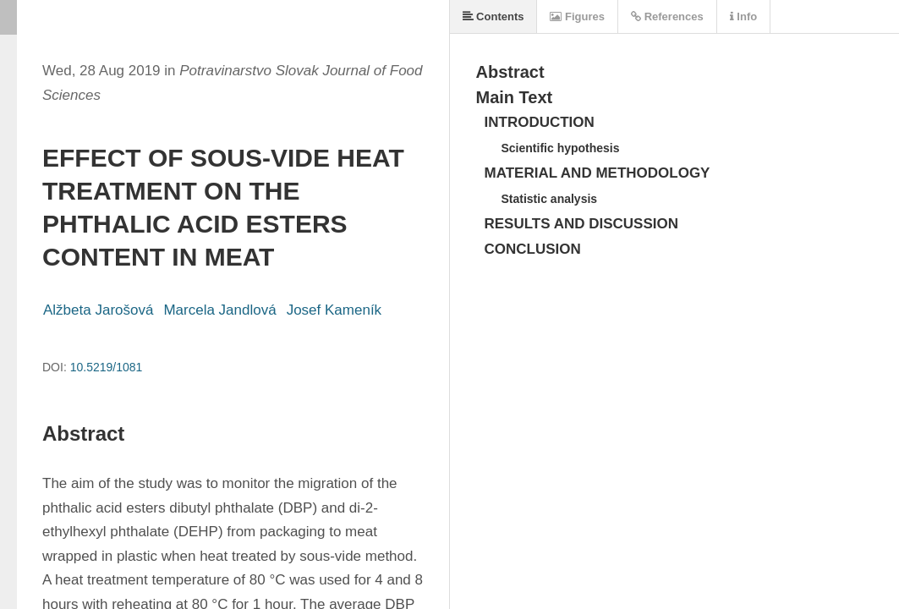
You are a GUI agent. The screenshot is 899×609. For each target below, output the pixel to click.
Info (743, 16)
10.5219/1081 (106, 367)
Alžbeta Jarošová (98, 310)
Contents (493, 16)
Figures (577, 16)
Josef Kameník (334, 310)
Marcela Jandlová (219, 310)
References (667, 16)
